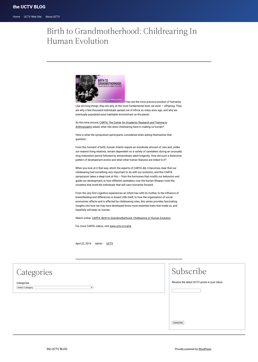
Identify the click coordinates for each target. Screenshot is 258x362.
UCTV (109, 243)
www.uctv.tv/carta (120, 226)
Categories (22, 283)
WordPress (204, 349)
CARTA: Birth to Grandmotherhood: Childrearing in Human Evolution (131, 218)
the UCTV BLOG (57, 349)
